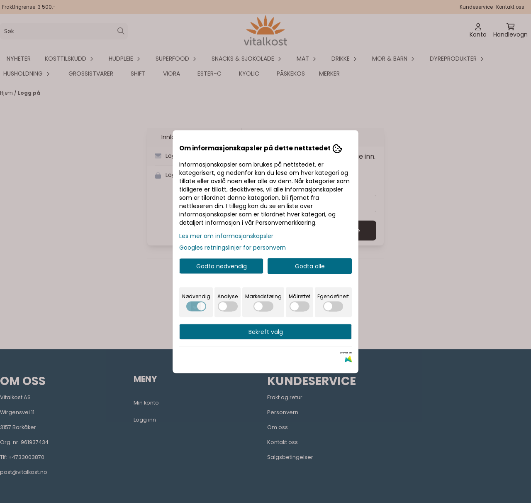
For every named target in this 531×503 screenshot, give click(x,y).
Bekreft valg (265, 331)
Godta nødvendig (221, 266)
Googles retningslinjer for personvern (232, 247)
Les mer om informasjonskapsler (226, 235)
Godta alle (310, 266)
